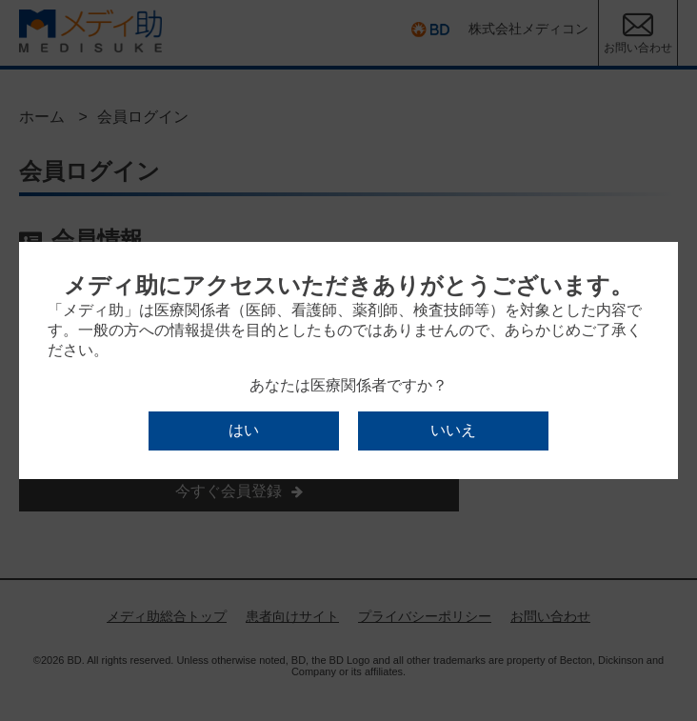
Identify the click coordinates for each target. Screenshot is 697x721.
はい (244, 430)
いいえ (453, 430)
